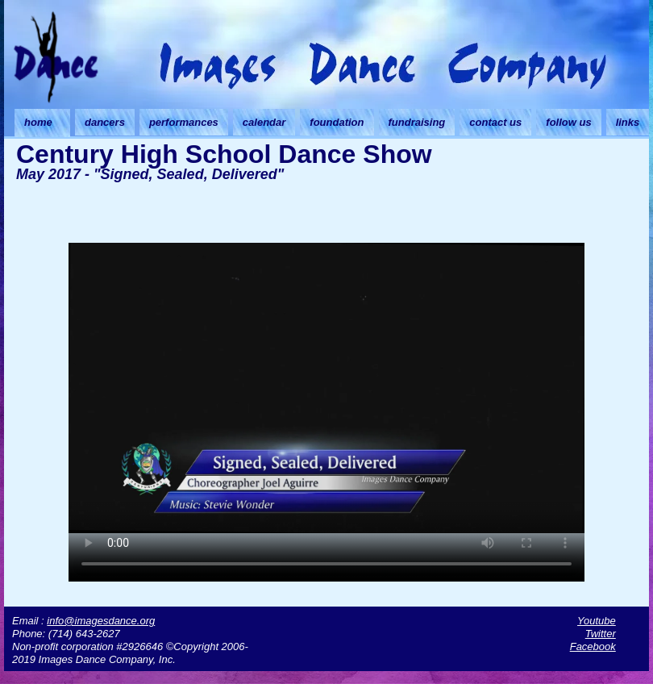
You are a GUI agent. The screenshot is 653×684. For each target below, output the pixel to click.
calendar (264, 122)
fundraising (417, 122)
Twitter (600, 634)
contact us (495, 122)
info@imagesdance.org (101, 621)
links (628, 122)
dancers (105, 122)
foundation (337, 122)
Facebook (593, 646)
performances (183, 122)
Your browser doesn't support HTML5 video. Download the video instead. (326, 388)
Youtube (596, 621)
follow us (568, 122)
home (38, 122)
